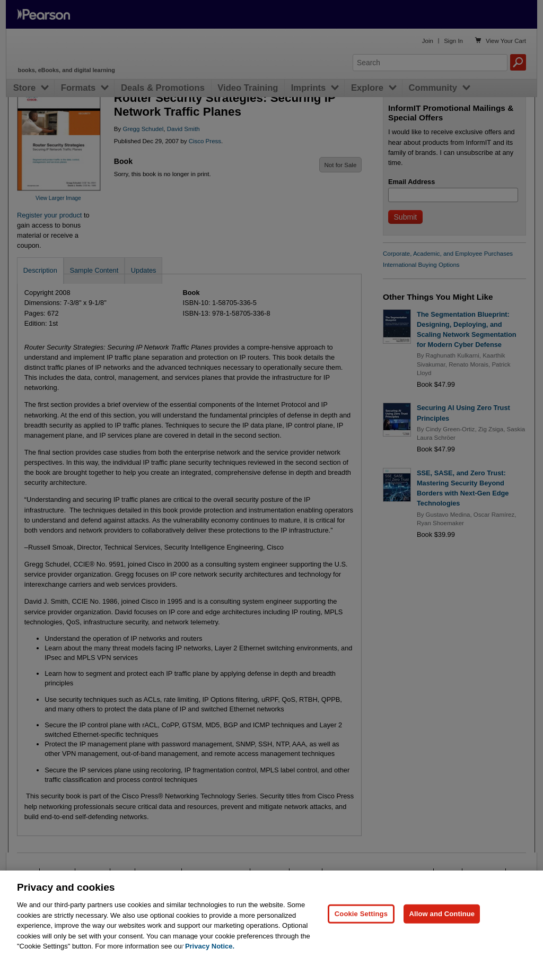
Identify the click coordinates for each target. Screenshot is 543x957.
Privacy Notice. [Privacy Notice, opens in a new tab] (209, 946)
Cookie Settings (361, 914)
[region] (271, 914)
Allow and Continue (442, 914)
